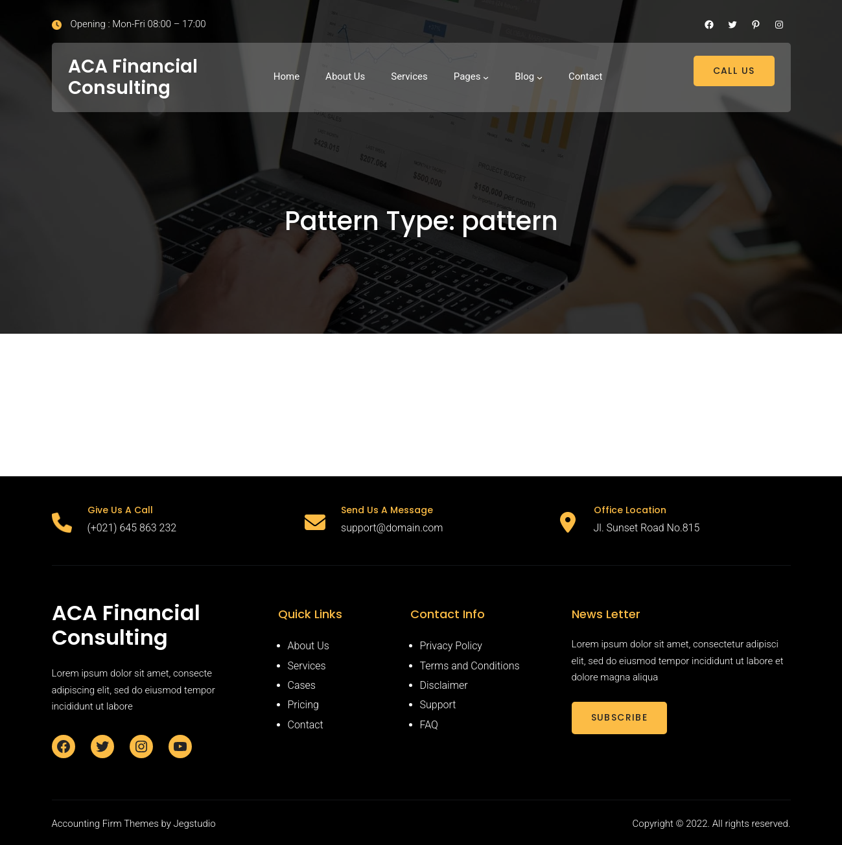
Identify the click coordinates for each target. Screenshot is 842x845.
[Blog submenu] (540, 77)
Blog (524, 76)
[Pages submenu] (486, 77)
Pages (467, 76)
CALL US (734, 70)
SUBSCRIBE (619, 717)
